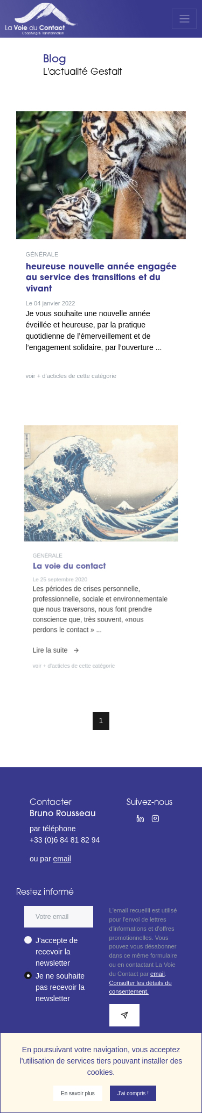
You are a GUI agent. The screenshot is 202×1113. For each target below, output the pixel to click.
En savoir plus (78, 1093)
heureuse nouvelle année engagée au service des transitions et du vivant (101, 278)
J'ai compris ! (133, 1093)
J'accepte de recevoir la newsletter (57, 951)
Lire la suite (69, 623)
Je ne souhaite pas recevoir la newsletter (60, 987)
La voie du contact (78, 565)
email (62, 858)
